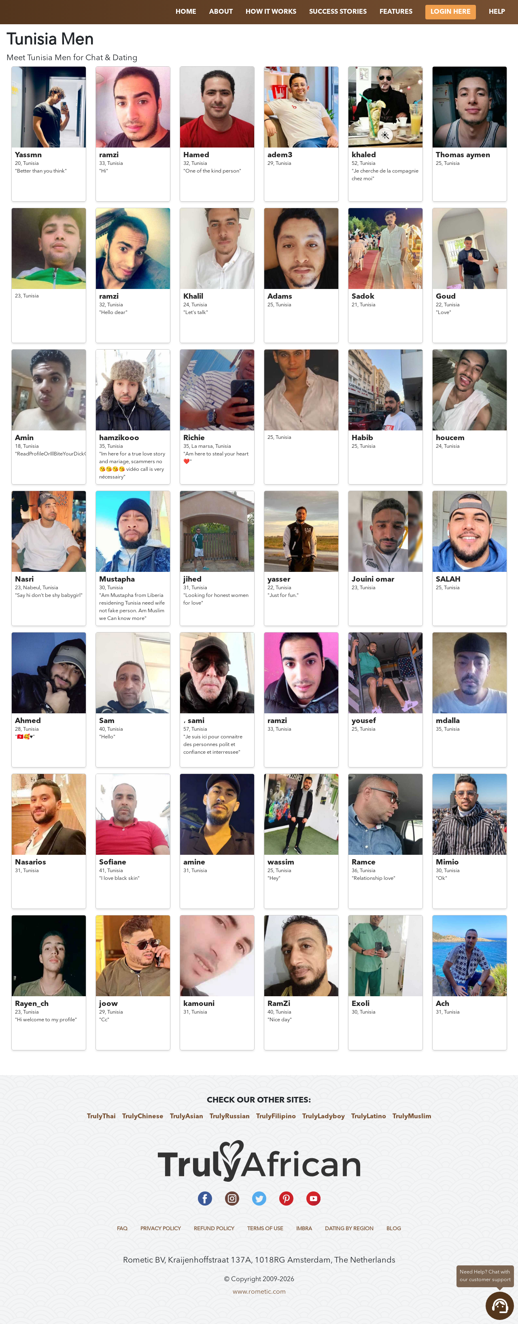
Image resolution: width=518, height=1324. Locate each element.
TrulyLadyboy (323, 1116)
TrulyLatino (368, 1116)
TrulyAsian (186, 1116)
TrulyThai (101, 1116)
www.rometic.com (259, 1292)
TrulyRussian (230, 1116)
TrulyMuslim (412, 1116)
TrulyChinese (142, 1116)
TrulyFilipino (276, 1116)
